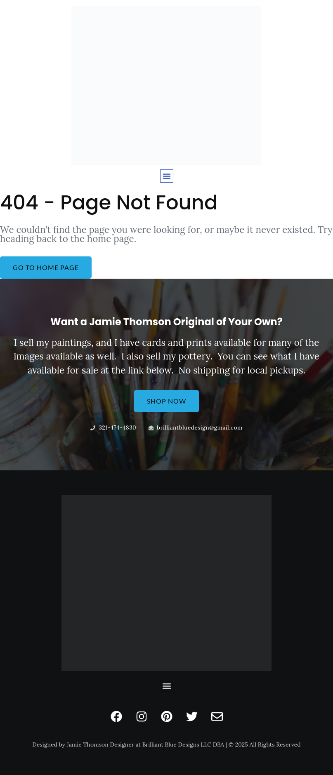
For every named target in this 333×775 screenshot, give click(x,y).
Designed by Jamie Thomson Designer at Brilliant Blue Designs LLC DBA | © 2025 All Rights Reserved (166, 744)
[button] (166, 176)
